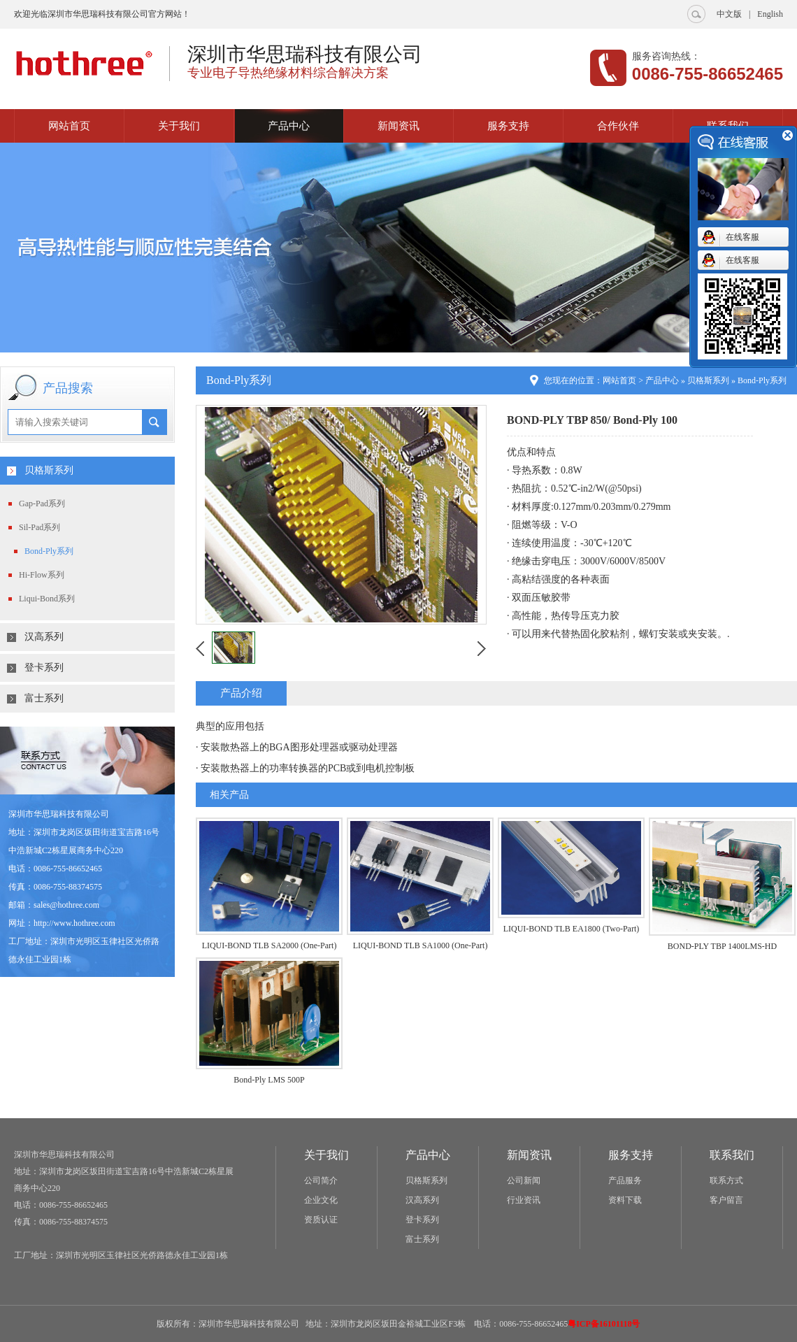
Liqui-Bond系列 (47, 599)
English (770, 14)
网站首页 (69, 125)
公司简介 (321, 1180)
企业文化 (321, 1200)
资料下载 (625, 1200)
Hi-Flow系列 (41, 575)
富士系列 (44, 698)
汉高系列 (44, 636)
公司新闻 (523, 1180)
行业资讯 (523, 1200)
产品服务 (625, 1180)
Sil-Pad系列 (39, 527)
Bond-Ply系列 (48, 551)
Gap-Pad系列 (42, 503)
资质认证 (321, 1220)
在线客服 (742, 237)
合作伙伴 (618, 125)
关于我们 (179, 125)
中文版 (729, 14)
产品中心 (289, 125)
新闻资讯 (398, 125)
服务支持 (508, 125)
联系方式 (726, 1180)
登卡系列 (44, 667)
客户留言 (726, 1200)
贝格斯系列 (48, 470)
